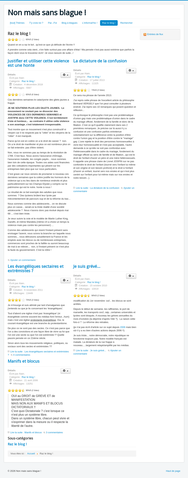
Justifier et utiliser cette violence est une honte (38, 63)
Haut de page (173, 471)
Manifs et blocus (23, 361)
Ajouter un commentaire (23, 260)
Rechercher (126, 22)
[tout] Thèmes (17, 22)
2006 (122, 327)
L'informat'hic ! (89, 22)
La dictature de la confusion (100, 60)
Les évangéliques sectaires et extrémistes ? (36, 268)
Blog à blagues (69, 22)
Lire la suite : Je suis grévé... (91, 350)
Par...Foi (52, 22)
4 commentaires (21, 354)
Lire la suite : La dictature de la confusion (97, 188)
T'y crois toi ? (36, 22)
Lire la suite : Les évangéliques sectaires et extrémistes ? (38, 353)
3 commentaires (54, 432)
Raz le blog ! (108, 22)
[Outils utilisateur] (66, 75)
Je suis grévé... (86, 266)
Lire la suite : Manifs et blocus (26, 432)
